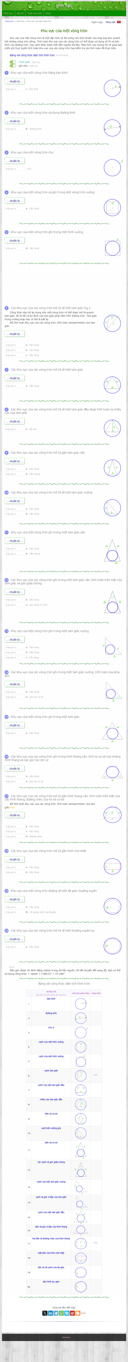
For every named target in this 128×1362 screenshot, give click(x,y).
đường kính (51, 1012)
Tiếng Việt (113, 22)
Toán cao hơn (35, 13)
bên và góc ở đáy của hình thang (51, 1226)
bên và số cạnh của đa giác (51, 1267)
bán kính (51, 998)
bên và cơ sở (51, 1113)
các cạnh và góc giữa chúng (51, 1161)
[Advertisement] (64, 284)
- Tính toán (28, 62)
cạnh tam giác (51, 1070)
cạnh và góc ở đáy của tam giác (51, 1196)
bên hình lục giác (51, 1281)
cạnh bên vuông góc (51, 1127)
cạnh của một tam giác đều (51, 1084)
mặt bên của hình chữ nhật (51, 1252)
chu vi (51, 1027)
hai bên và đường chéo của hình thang (51, 1238)
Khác (48, 13)
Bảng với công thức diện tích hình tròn (32, 55)
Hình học (8, 13)
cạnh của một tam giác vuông (51, 1181)
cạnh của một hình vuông (51, 1041)
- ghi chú (27, 65)
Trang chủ (9, 21)
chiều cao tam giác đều (51, 1099)
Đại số (20, 13)
